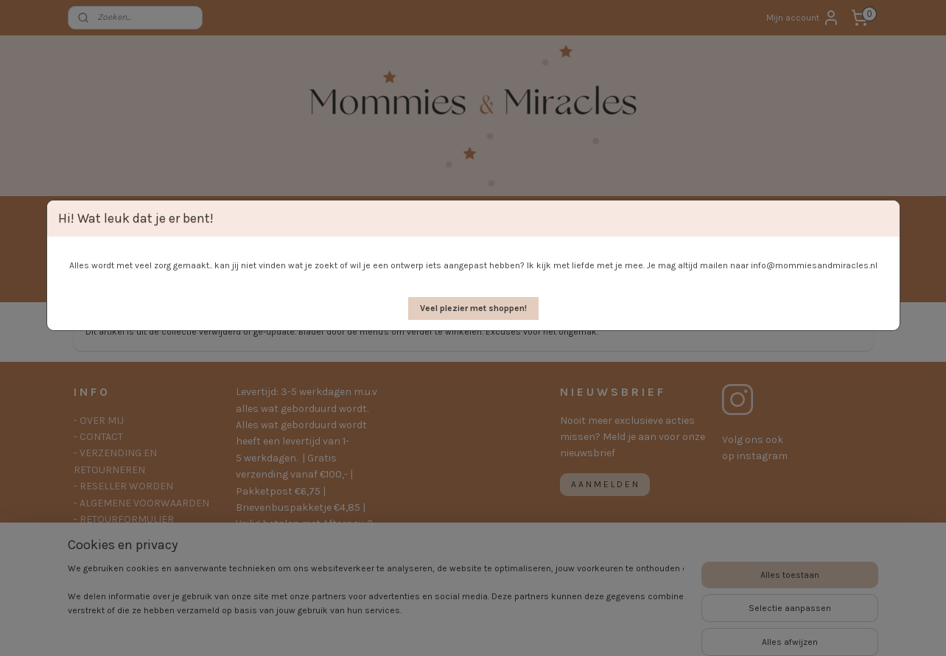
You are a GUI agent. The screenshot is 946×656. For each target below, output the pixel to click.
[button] (473, 308)
